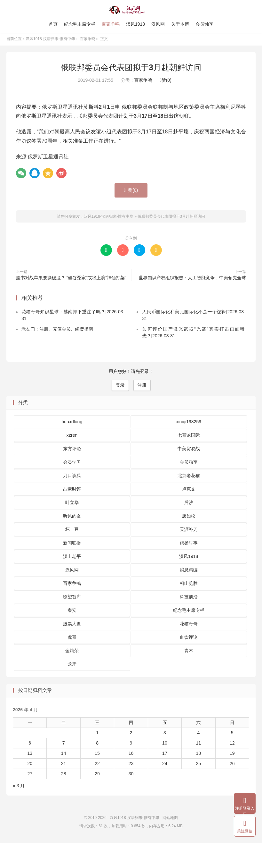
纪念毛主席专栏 (79, 24)
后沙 (188, 503)
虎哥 (71, 638)
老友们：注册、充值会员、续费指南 (57, 330)
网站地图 (170, 819)
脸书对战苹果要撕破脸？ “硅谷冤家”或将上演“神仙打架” (71, 279)
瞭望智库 (72, 598)
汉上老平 (72, 557)
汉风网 (158, 24)
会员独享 (204, 24)
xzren (72, 436)
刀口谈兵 (72, 476)
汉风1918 (135, 24)
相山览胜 (189, 584)
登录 (120, 386)
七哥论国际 (189, 436)
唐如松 (188, 517)
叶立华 (72, 503)
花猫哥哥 (189, 625)
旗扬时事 (189, 544)
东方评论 (72, 449)
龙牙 (71, 665)
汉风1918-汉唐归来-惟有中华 (131, 10)
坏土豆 (72, 530)
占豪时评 (72, 490)
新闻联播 (72, 544)
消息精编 (189, 571)
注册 (142, 386)
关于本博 (180, 24)
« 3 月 (19, 787)
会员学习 (72, 463)
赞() (165, 81)
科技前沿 (189, 598)
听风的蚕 (72, 517)
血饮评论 (189, 638)
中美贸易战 (189, 449)
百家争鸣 (111, 24)
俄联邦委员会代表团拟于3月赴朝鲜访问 (131, 68)
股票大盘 (72, 625)
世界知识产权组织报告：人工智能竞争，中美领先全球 (192, 279)
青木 (188, 651)
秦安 (71, 611)
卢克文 (188, 490)
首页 (53, 24)
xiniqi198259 (188, 423)
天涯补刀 (189, 530)
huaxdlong (72, 423)
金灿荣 (72, 651)
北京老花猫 (189, 476)
